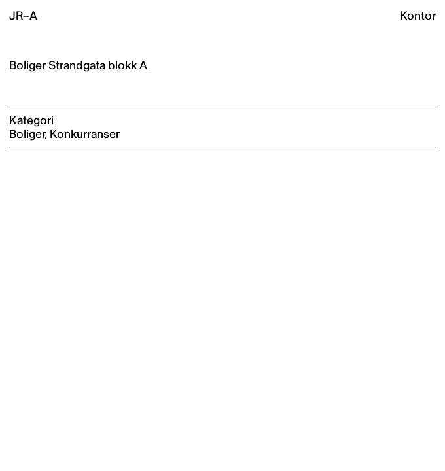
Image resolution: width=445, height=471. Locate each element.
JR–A (23, 16)
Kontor (418, 16)
